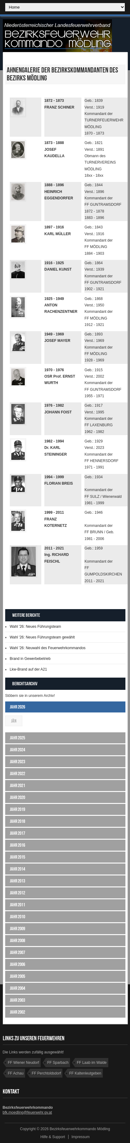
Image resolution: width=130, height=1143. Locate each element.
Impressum (81, 1137)
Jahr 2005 (17, 976)
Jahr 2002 (17, 1012)
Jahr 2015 (17, 857)
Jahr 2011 (17, 904)
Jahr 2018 (17, 821)
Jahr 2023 (17, 761)
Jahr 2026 (17, 706)
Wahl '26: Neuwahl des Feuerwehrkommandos (48, 648)
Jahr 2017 (17, 833)
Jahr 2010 (17, 916)
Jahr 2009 (17, 928)
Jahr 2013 (17, 880)
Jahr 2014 (17, 868)
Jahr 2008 (17, 940)
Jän (14, 720)
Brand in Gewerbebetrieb (30, 659)
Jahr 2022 (17, 773)
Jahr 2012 (17, 892)
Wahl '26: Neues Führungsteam (35, 626)
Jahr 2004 (17, 988)
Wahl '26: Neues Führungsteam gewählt (42, 637)
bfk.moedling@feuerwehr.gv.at (27, 1112)
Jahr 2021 (17, 785)
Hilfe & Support (52, 1137)
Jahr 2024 (17, 749)
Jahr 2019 (17, 809)
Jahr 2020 (17, 797)
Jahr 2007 (17, 952)
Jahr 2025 (17, 737)
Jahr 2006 (17, 964)
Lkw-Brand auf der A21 (28, 669)
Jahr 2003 (17, 1000)
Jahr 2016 (17, 845)
